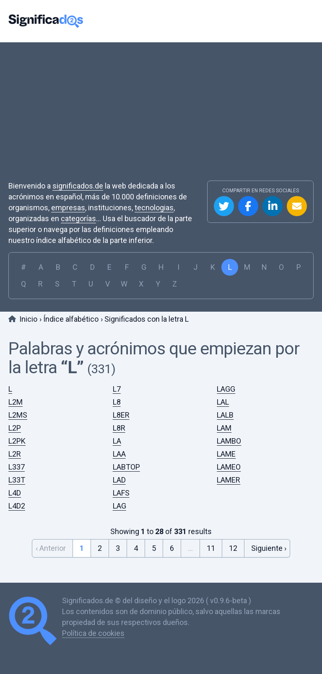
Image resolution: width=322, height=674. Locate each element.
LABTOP (126, 466)
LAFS (121, 492)
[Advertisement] (161, 117)
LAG (119, 505)
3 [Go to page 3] (118, 548)
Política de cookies (93, 633)
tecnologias (154, 207)
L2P (14, 428)
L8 (117, 402)
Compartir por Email (297, 206)
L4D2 (16, 505)
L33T (16, 479)
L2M (15, 402)
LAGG (226, 389)
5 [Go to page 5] (154, 548)
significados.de (77, 185)
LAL (223, 402)
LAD (119, 479)
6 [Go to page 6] (172, 548)
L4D (14, 492)
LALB (225, 415)
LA (117, 440)
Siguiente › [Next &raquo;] (268, 548)
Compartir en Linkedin (272, 206)
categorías (78, 218)
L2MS (17, 415)
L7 (117, 389)
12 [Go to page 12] (233, 548)
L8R (119, 428)
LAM (224, 428)
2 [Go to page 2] (100, 548)
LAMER (228, 479)
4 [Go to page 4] (136, 548)
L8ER (121, 415)
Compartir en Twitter (224, 206)
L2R (14, 453)
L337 (16, 466)
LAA (119, 453)
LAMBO (229, 440)
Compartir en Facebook (248, 206)
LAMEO (229, 466)
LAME (226, 453)
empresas (68, 207)
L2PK (17, 440)
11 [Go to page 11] (211, 548)
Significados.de (45, 21)
